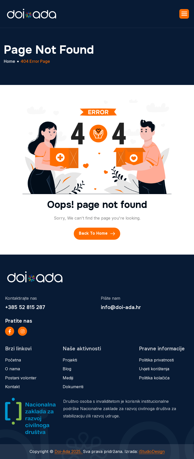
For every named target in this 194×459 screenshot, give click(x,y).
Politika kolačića (154, 377)
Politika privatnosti (156, 359)
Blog (67, 368)
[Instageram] (22, 331)
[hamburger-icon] (184, 14)
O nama (12, 368)
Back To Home (97, 233)
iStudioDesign (152, 451)
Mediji (68, 377)
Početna (13, 359)
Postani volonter (21, 377)
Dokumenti (73, 386)
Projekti (70, 359)
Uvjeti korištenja (154, 368)
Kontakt (12, 386)
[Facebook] (9, 331)
